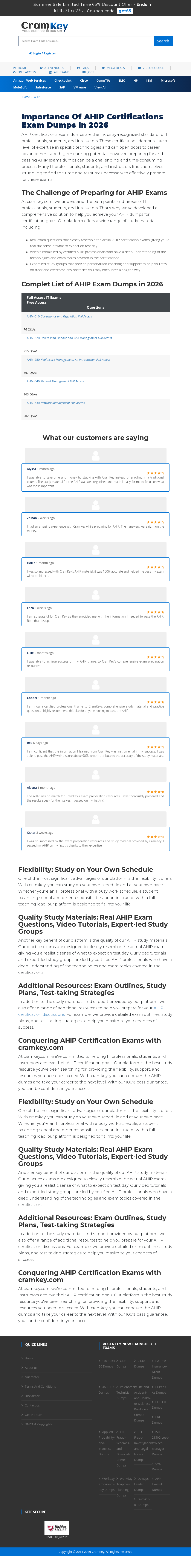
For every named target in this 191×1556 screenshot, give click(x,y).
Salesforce (43, 87)
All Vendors (52, 68)
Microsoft (168, 80)
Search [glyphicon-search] (163, 40)
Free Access (24, 72)
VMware (80, 87)
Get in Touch (34, 1415)
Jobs (88, 72)
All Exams (59, 72)
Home (20, 68)
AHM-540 (55, 381)
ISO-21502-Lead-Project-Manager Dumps (160, 1443)
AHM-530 (56, 403)
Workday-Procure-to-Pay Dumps (107, 1484)
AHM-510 (59, 316)
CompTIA (103, 80)
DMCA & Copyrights (38, 1424)
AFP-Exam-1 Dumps (157, 1484)
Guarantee (32, 1377)
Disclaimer (32, 1396)
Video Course (151, 68)
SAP (62, 87)
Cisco (84, 80)
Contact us (32, 1405)
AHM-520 (69, 338)
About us (31, 1368)
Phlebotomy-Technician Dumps (127, 1392)
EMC (122, 80)
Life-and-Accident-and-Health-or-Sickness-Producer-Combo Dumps (142, 1403)
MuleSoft (20, 87)
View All (100, 87)
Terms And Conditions (40, 1386)
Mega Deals (113, 68)
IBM (149, 80)
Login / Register (42, 53)
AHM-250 (68, 360)
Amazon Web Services (29, 80)
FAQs (83, 68)
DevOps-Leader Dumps (142, 1484)
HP (135, 80)
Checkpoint (63, 80)
